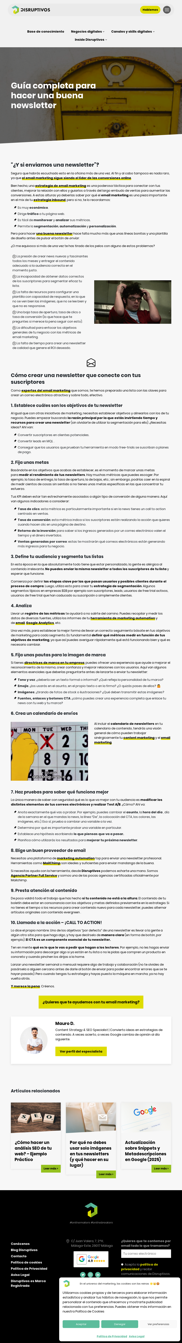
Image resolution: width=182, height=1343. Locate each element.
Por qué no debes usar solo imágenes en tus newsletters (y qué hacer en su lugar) (90, 1154)
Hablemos (150, 10)
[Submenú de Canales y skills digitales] (133, 31)
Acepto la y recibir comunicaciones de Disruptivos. (145, 1269)
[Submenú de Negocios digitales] (88, 31)
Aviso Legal (136, 1336)
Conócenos (20, 1244)
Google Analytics (40, 623)
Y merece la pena (25, 986)
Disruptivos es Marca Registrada (28, 1283)
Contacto (19, 1256)
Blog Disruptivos (24, 1250)
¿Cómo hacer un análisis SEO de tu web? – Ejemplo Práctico (33, 1151)
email (20, 623)
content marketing (139, 737)
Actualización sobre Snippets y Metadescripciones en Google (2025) (145, 1151)
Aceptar (81, 1324)
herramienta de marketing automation (123, 618)
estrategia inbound (49, 200)
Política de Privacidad (112, 1336)
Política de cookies (26, 1262)
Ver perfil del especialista (83, 1051)
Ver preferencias (158, 1324)
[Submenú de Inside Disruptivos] (91, 39)
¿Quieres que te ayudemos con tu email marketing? (91, 1002)
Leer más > (51, 1168)
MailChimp (52, 863)
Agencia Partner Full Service (34, 875)
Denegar (119, 1324)
